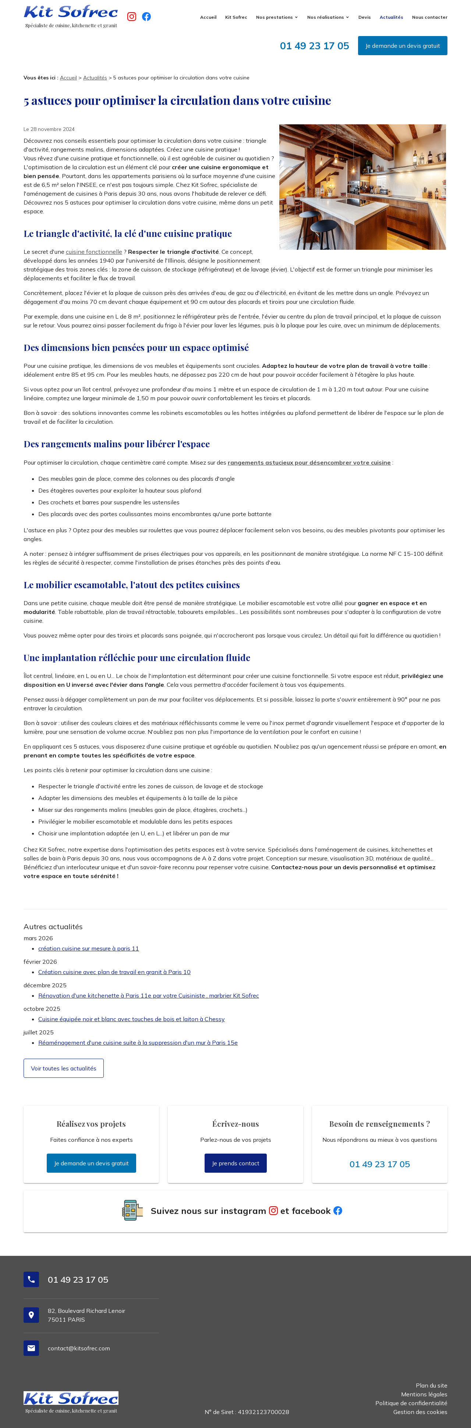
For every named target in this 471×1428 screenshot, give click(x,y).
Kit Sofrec (236, 17)
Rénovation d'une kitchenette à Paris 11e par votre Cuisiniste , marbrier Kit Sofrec (148, 995)
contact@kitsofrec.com (79, 1348)
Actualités (391, 17)
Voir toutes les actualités (63, 1068)
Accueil (208, 17)
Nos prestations (274, 17)
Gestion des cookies (420, 1411)
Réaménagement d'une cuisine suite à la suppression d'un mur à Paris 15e (138, 1042)
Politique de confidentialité (411, 1403)
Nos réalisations (325, 17)
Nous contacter (429, 17)
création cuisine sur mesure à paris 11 (88, 948)
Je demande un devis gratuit (402, 45)
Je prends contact (235, 1163)
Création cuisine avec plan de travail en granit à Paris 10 (114, 972)
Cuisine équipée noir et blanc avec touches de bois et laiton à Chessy (131, 1019)
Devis (364, 17)
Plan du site (431, 1385)
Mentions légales (424, 1394)
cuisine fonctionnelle (94, 251)
